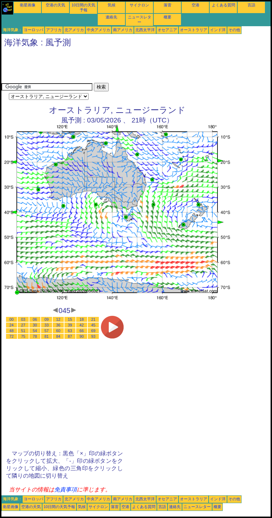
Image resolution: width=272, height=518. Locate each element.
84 (58, 336)
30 (35, 325)
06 (35, 319)
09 (47, 319)
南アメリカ (122, 30)
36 (58, 325)
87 (70, 336)
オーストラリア (193, 30)
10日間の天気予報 (59, 507)
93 (93, 336)
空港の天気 (55, 5)
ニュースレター (197, 507)
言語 (251, 5)
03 (23, 319)
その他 (234, 30)
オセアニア (167, 30)
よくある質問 (223, 5)
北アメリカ (74, 30)
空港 (195, 5)
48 (12, 331)
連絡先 (111, 17)
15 (70, 319)
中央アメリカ (98, 30)
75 (23, 336)
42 (82, 325)
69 (93, 331)
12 (58, 319)
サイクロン (139, 5)
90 (82, 336)
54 (35, 331)
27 (23, 325)
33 (47, 325)
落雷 (167, 5)
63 (70, 331)
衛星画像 (27, 5)
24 (12, 325)
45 (93, 325)
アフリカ (54, 30)
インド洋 (218, 30)
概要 (167, 17)
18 (82, 319)
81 (47, 336)
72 (12, 336)
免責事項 (65, 489)
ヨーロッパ (33, 30)
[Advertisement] (130, 67)
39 (70, 325)
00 (12, 319)
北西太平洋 (145, 30)
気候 (111, 5)
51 (23, 331)
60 (58, 331)
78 (35, 336)
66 (82, 331)
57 (47, 331)
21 (93, 319)
